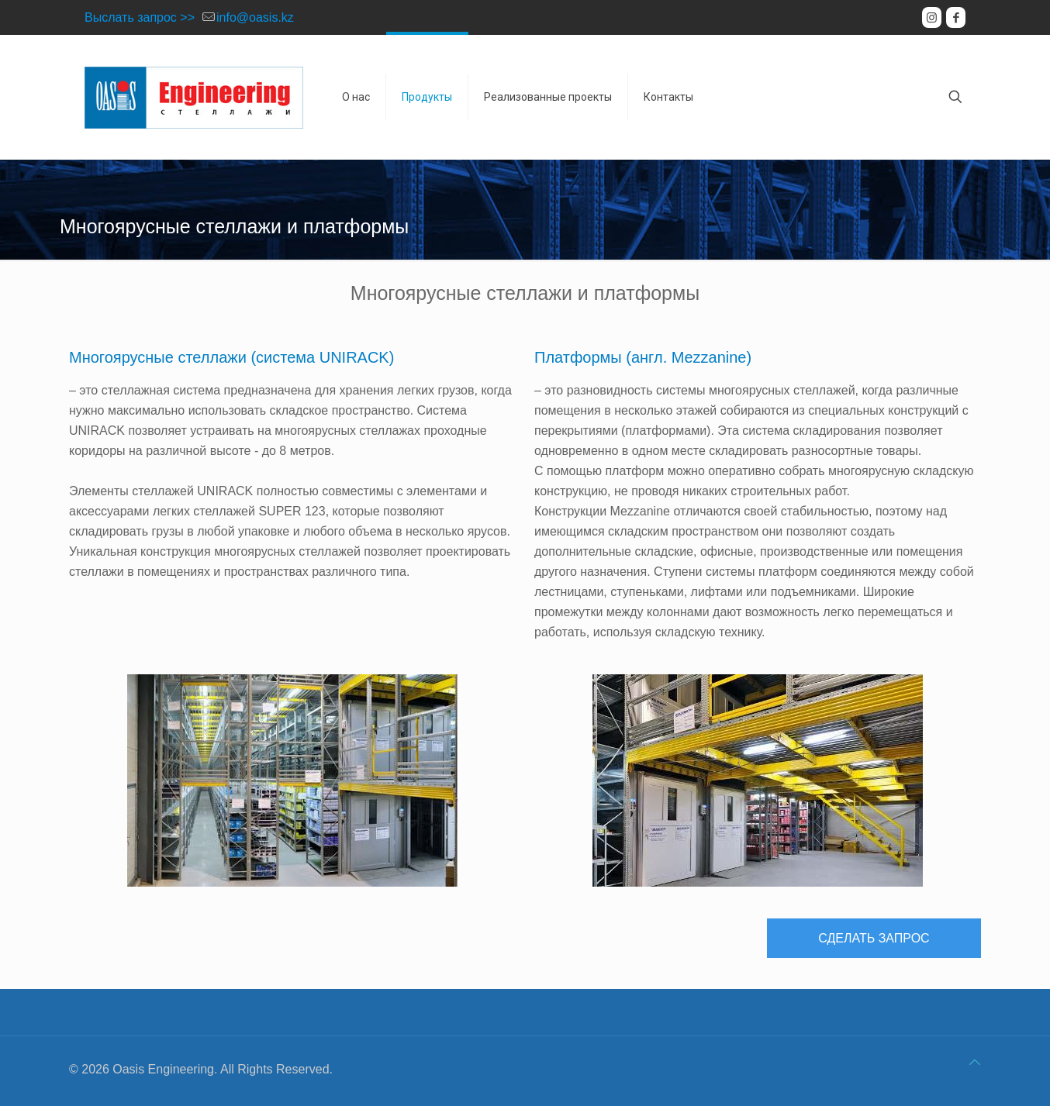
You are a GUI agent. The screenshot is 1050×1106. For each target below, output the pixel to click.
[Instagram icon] (931, 17)
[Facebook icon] (955, 17)
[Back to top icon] (975, 1063)
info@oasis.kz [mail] (255, 17)
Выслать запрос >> (140, 17)
